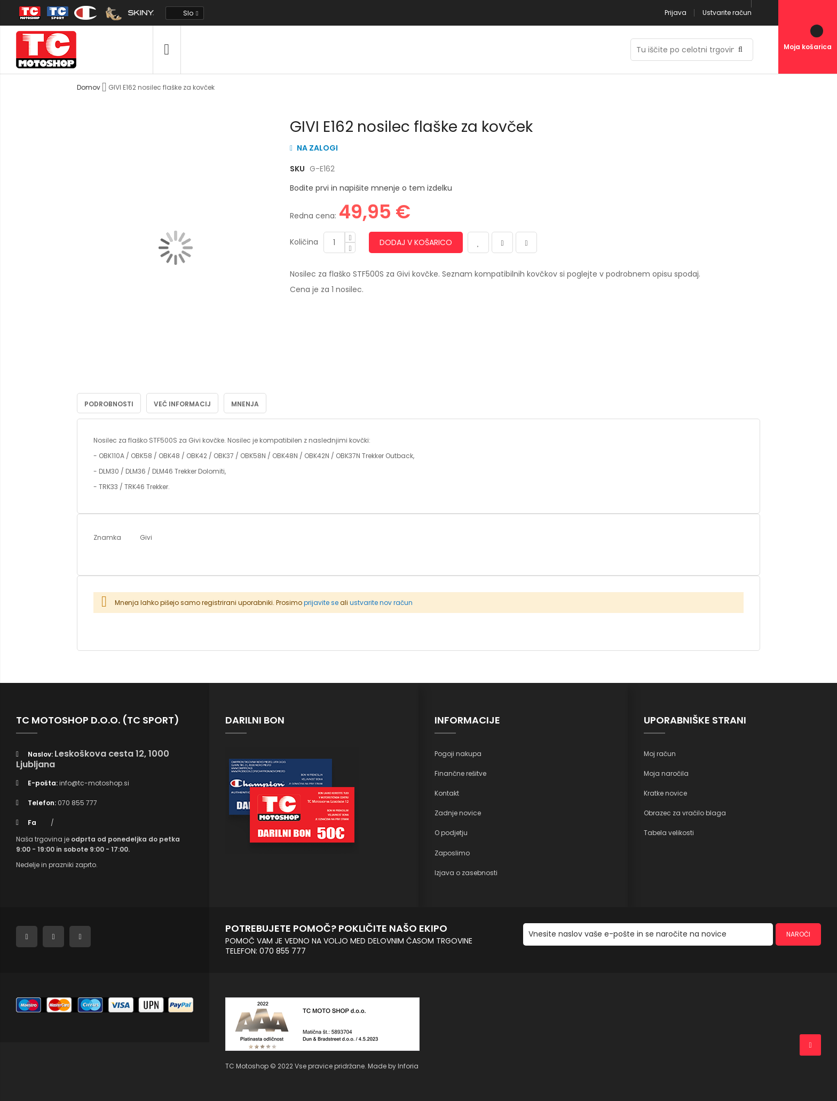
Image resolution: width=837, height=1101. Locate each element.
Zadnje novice (458, 812)
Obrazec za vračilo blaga (685, 812)
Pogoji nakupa (458, 753)
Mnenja (245, 403)
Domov (88, 87)
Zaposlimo (452, 852)
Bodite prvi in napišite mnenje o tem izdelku (371, 188)
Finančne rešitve (460, 772)
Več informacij (182, 403)
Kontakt (447, 793)
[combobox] (691, 49)
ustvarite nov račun (381, 602)
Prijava (675, 12)
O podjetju (451, 832)
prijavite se (321, 602)
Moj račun (660, 753)
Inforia (408, 1065)
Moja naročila (666, 772)
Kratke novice (665, 793)
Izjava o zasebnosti (466, 872)
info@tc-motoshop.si (94, 783)
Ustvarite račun (727, 12)
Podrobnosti (108, 403)
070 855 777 (77, 802)
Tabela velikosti (669, 832)
